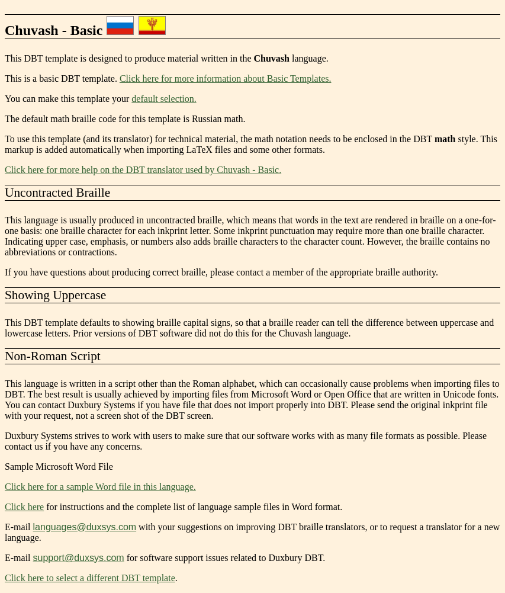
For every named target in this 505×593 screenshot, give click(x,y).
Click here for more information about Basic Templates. (226, 78)
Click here (24, 507)
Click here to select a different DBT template (90, 578)
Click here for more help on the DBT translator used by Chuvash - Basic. (143, 170)
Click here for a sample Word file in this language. (100, 487)
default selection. (163, 99)
